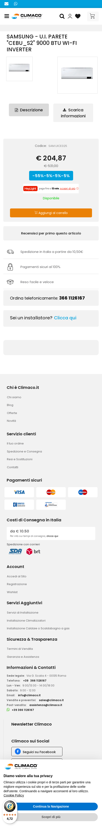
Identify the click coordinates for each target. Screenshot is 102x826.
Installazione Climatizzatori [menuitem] (26, 620)
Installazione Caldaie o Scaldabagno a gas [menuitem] (38, 628)
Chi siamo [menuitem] (14, 397)
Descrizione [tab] (29, 110)
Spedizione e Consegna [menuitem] (24, 451)
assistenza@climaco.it (45, 705)
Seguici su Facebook (39, 752)
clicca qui (52, 536)
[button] (63, 16)
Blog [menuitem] (10, 405)
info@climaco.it (29, 695)
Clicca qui (65, 318)
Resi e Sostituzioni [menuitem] (19, 459)
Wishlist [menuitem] (12, 592)
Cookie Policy (14, 795)
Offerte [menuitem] (12, 413)
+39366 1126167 (34, 680)
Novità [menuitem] (11, 421)
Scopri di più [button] (51, 817)
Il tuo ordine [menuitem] (15, 443)
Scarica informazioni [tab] (73, 113)
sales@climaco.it (51, 700)
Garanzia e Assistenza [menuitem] (23, 657)
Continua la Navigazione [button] (51, 806)
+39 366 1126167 (23, 710)
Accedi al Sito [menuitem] (16, 576)
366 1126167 (72, 298)
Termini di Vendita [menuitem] (20, 649)
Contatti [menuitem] (12, 467)
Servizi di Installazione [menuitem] (22, 612)
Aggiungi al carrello (51, 213)
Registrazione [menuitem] (17, 584)
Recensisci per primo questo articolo (51, 233)
